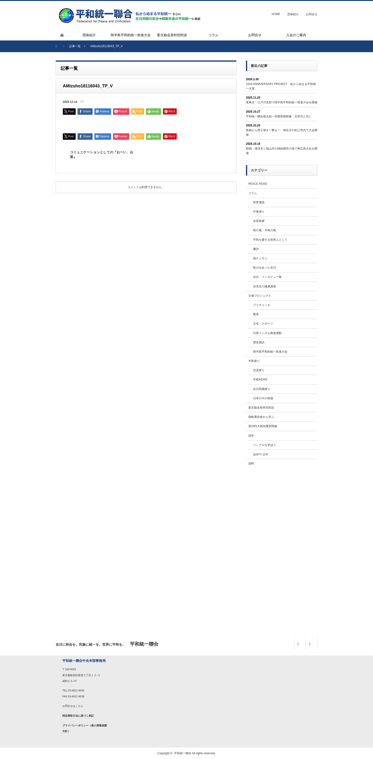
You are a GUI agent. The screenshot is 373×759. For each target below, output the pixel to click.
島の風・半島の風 (264, 230)
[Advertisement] (281, 546)
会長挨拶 (259, 221)
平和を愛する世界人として (270, 239)
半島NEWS (260, 379)
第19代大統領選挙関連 (262, 426)
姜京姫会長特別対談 (261, 407)
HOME (276, 14)
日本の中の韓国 (263, 398)
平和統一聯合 (182, 753)
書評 (256, 249)
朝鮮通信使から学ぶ (261, 417)
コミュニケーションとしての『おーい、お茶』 (101, 154)
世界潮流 (259, 202)
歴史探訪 (259, 342)
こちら (79, 705)
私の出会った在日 (264, 267)
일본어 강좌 (260, 454)
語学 (251, 435)
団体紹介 (293, 14)
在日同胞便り (261, 389)
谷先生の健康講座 (264, 286)
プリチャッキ (261, 305)
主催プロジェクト (259, 295)
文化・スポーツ (263, 323)
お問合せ (311, 14)
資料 (251, 463)
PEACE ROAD (257, 183)
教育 (256, 314)
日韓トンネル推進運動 (267, 333)
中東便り (259, 211)
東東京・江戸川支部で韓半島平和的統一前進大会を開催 (281, 102)
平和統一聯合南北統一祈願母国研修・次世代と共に (279, 116)
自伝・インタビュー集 (267, 277)
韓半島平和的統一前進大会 (270, 351)
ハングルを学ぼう (264, 445)
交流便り (259, 370)
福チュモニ (260, 258)
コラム (252, 193)
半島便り (254, 361)
